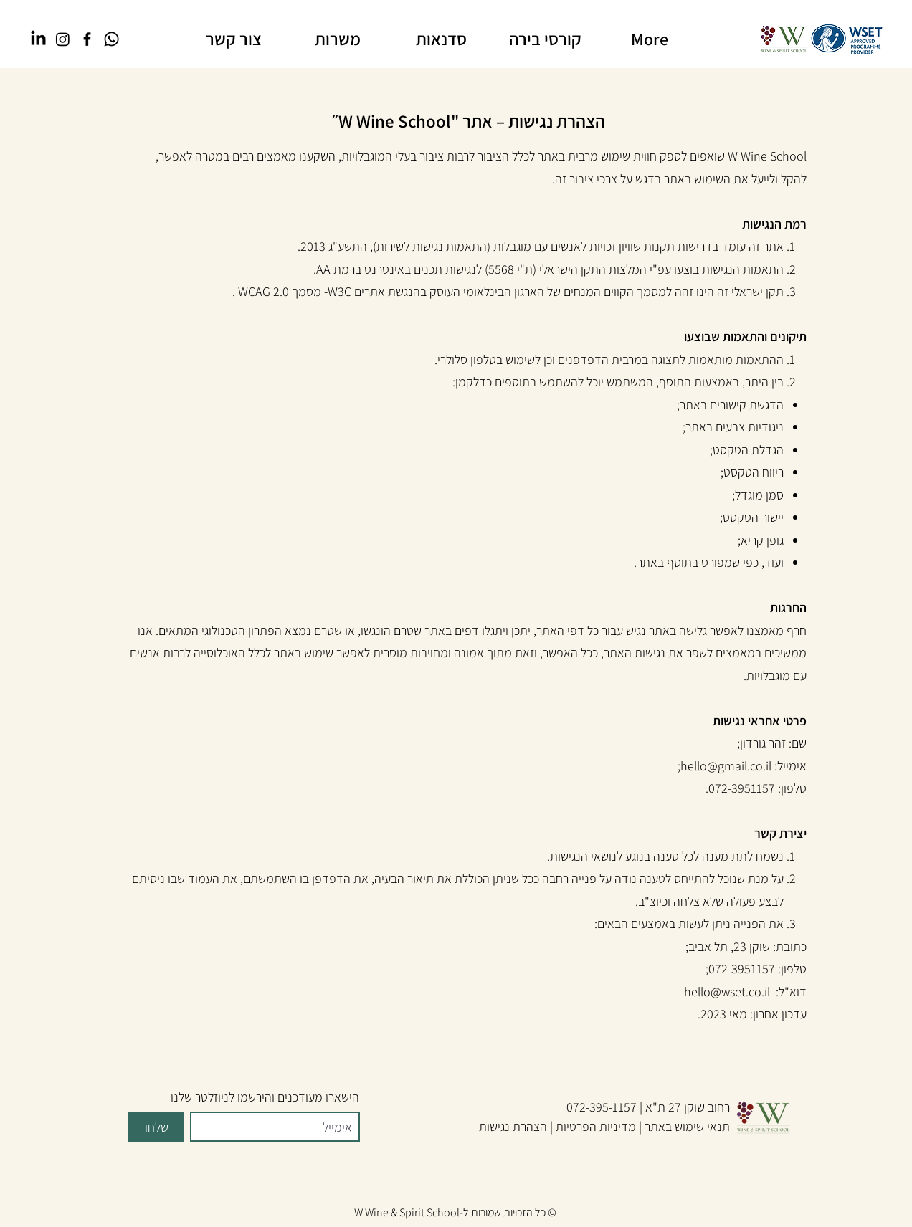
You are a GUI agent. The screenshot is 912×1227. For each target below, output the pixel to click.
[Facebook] (87, 39)
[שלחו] (156, 1127)
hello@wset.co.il (727, 991)
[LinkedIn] (38, 39)
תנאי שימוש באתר (687, 1126)
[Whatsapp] (111, 39)
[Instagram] (63, 39)
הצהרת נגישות (513, 1126)
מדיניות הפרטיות (596, 1126)
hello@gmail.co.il (725, 766)
